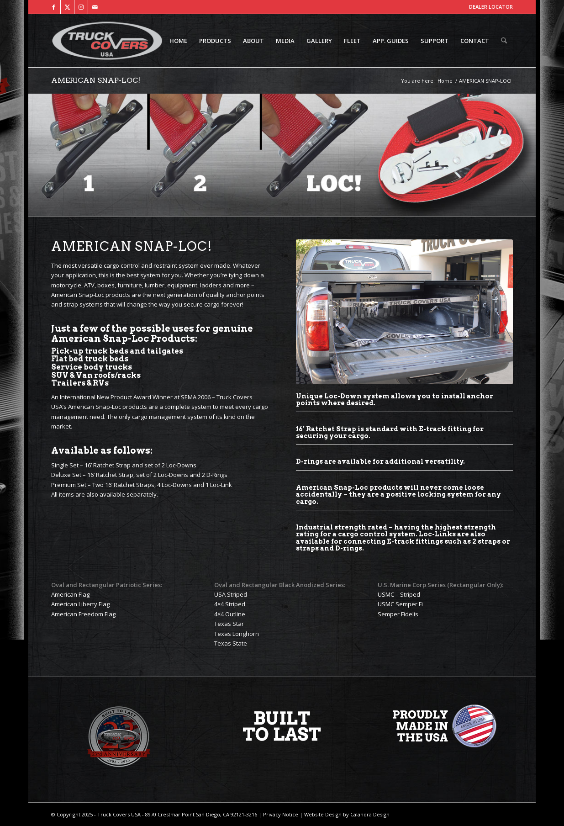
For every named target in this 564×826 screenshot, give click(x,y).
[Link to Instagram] (81, 7)
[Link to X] (67, 7)
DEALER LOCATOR (491, 6)
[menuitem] (178, 40)
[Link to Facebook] (53, 7)
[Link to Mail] (95, 7)
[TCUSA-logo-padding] (107, 40)
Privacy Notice (280, 814)
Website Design (322, 814)
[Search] (504, 40)
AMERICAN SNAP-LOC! (95, 80)
